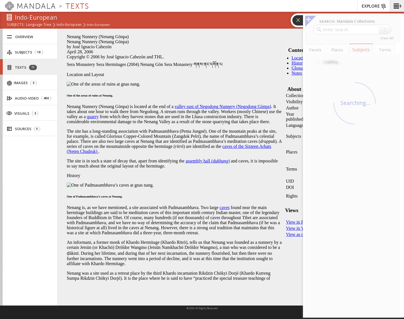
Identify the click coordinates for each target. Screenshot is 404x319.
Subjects (25, 52)
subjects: (16, 25)
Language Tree (39, 25)
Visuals (22, 113)
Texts (22, 67)
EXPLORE (374, 6)
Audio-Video (29, 98)
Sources (23, 129)
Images (22, 83)
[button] (397, 6)
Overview (20, 37)
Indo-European (69, 25)
